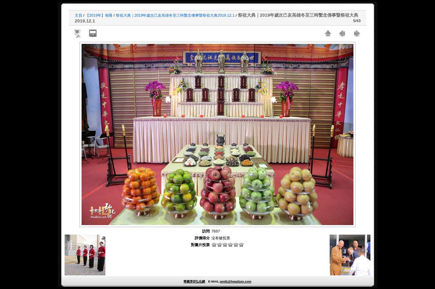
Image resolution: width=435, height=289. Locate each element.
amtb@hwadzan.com (235, 281)
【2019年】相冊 (98, 15)
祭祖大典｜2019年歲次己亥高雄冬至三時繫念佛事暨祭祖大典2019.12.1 (175, 15)
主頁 (78, 15)
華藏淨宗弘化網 (194, 281)
